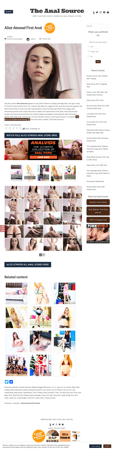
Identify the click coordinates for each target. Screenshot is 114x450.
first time (77, 392)
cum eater (46, 390)
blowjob (32, 390)
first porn (69, 392)
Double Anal (94, 52)
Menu (9, 12)
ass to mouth (66, 387)
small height (22, 398)
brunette (39, 390)
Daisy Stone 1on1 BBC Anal (97, 165)
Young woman (50, 398)
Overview (7, 403)
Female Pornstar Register (15, 39)
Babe (74, 387)
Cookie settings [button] (95, 446)
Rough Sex (70, 395)
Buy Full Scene (3, 228)
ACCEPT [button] (107, 446)
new (51, 395)
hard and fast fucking (21, 395)
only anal (56, 395)
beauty (25, 390)
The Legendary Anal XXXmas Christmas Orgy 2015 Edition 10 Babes (97, 149)
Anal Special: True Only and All (98, 211)
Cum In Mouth (56, 390)
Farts (57, 392)
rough (63, 395)
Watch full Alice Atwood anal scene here (32, 135)
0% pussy (47, 387)
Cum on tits (67, 390)
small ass (12, 398)
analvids (9, 37)
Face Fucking (37, 392)
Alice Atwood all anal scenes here (28, 264)
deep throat (18, 392)
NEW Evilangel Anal (98, 220)
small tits (31, 398)
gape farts (8, 395)
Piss (91, 56)
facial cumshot (48, 392)
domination (27, 392)
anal (58, 387)
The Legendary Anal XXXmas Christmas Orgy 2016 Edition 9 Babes (98, 173)
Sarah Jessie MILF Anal (95, 100)
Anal (91, 47)
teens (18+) (40, 398)
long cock (45, 395)
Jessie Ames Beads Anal (95, 181)
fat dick (63, 392)
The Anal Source (57, 10)
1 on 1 (53, 387)
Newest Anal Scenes (98, 202)
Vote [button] (98, 62)
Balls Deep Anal (16, 390)
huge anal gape (35, 395)
